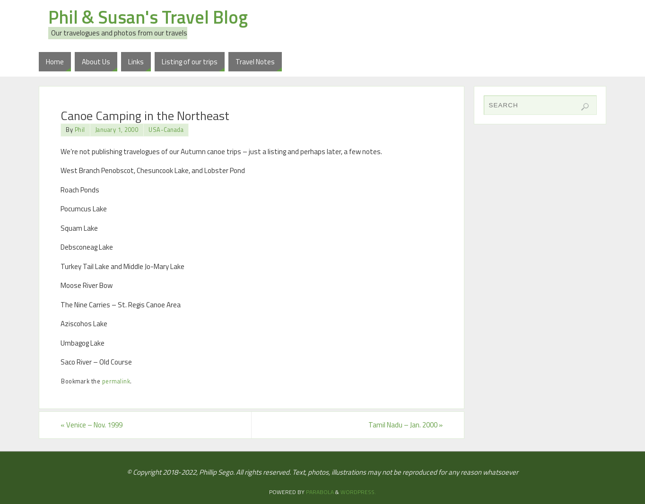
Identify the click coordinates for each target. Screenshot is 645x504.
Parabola (320, 491)
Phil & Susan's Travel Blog (148, 17)
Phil (80, 129)
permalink (116, 381)
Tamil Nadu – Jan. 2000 (405, 424)
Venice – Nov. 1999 (91, 424)
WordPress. (358, 491)
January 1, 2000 (117, 129)
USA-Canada (165, 129)
